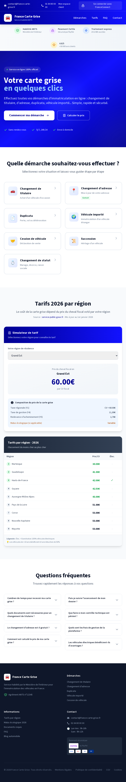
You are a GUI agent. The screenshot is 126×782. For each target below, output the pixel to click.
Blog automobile (12, 736)
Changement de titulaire (79, 682)
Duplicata (71, 691)
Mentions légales (63, 770)
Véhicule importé (75, 695)
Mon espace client (64, 5)
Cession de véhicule (77, 700)
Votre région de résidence (21, 348)
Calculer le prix (73, 116)
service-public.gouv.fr (52, 317)
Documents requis (13, 727)
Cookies (118, 770)
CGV (108, 770)
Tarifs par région (12, 718)
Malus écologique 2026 (15, 722)
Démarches (80, 18)
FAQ (105, 18)
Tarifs (95, 18)
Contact (117, 18)
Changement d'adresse (78, 686)
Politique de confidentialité (89, 770)
